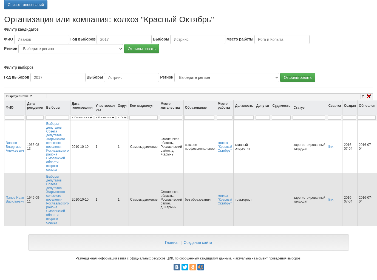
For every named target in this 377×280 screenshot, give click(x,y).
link (330, 147)
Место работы (239, 39)
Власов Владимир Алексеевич (15, 146)
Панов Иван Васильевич (15, 199)
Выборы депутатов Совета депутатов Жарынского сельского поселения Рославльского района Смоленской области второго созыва (57, 147)
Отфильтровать (141, 49)
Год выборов (83, 39)
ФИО (8, 39)
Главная (172, 242)
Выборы (161, 39)
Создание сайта (198, 242)
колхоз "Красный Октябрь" (225, 146)
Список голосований (26, 4)
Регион (10, 48)
